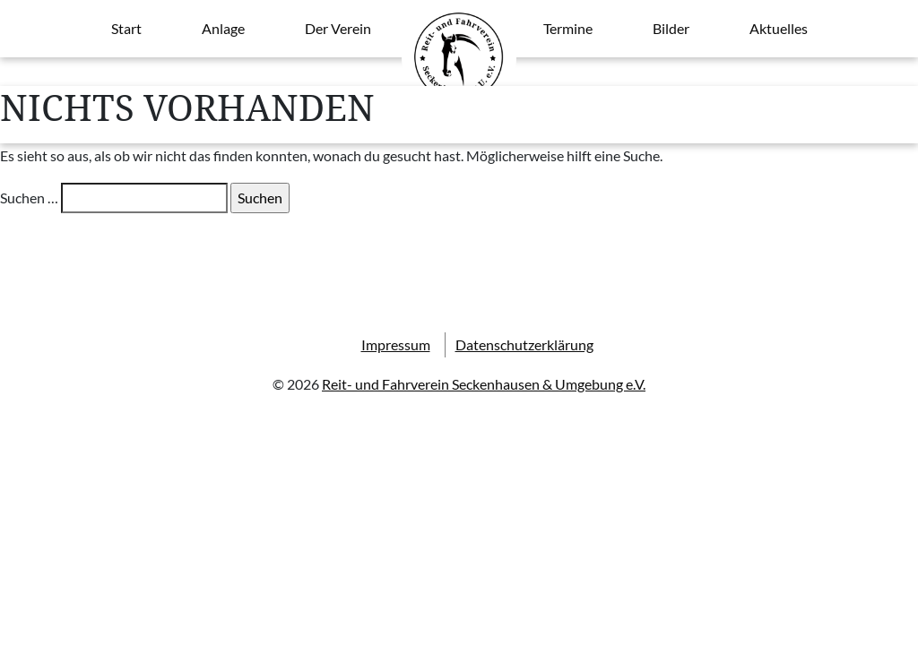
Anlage (223, 28)
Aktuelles (778, 28)
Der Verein (338, 28)
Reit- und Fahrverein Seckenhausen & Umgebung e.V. (483, 383)
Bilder (671, 28)
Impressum (395, 344)
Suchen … (29, 197)
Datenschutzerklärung (524, 344)
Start (126, 28)
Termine (568, 28)
